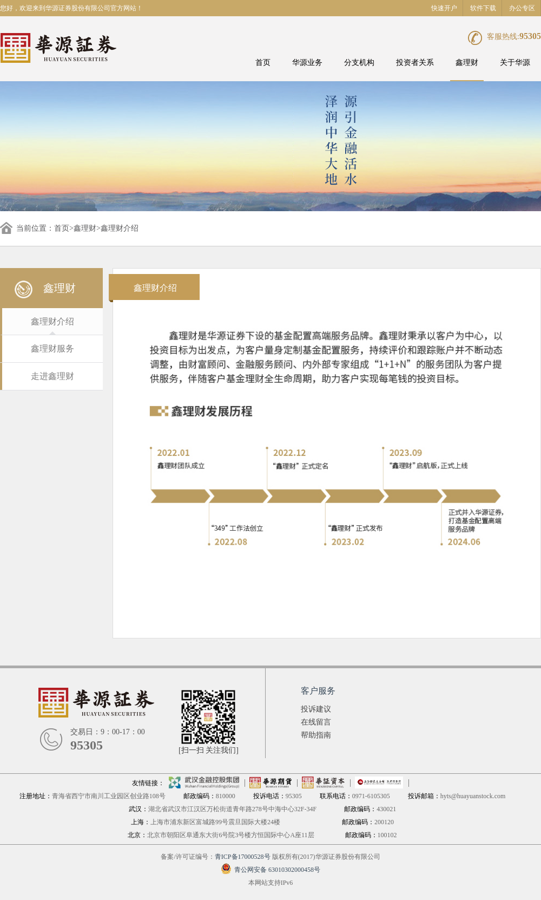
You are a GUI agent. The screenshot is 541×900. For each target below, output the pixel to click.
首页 (262, 62)
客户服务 (318, 690)
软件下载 (483, 8)
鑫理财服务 (52, 348)
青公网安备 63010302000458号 (270, 869)
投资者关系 (415, 62)
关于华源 (515, 62)
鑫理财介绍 (52, 321)
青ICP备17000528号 (242, 856)
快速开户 (444, 8)
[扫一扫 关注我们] (209, 750)
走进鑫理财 (52, 376)
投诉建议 (316, 709)
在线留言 (316, 722)
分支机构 (359, 62)
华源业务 (307, 62)
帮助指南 (316, 735)
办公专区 (522, 8)
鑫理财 (467, 62)
